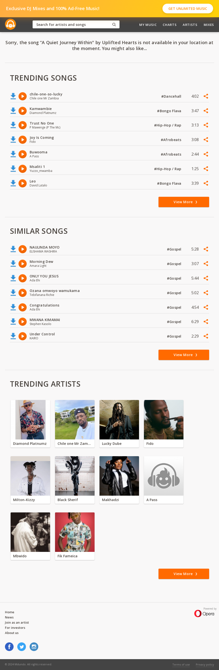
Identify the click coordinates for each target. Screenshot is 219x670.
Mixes (209, 24)
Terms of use (181, 664)
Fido (150, 443)
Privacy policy (205, 664)
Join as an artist (17, 622)
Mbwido (20, 556)
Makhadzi (110, 499)
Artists (190, 24)
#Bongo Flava (169, 111)
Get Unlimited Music (187, 8)
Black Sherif (68, 499)
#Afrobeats (171, 139)
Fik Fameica (68, 556)
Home (9, 612)
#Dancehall (171, 96)
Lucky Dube (111, 443)
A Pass (151, 499)
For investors (15, 627)
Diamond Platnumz (30, 443)
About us (12, 633)
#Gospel (174, 249)
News (9, 617)
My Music (148, 24)
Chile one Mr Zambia (75, 443)
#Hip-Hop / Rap (168, 125)
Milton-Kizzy (24, 499)
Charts (170, 24)
